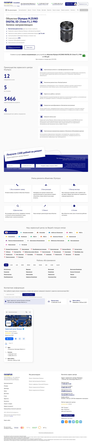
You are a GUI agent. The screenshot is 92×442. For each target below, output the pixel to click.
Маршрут (9, 339)
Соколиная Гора (52, 277)
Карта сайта (7, 420)
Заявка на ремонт (65, 10)
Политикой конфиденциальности (35, 297)
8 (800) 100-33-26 (66, 387)
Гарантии (49, 10)
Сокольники (73, 277)
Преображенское (8, 277)
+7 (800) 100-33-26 (58, 3)
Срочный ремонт (22, 10)
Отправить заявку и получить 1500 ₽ (49, 165)
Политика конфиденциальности (46, 432)
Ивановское (29, 272)
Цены (29, 10)
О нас (34, 10)
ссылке (11, 416)
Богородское (7, 269)
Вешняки (28, 269)
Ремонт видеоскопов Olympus (36, 390)
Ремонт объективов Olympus (36, 378)
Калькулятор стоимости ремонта (12, 408)
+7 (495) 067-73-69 (43, 3)
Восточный (51, 269)
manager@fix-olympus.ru (67, 395)
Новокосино (51, 274)
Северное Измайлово (31, 277)
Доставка (44, 10)
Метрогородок (8, 274)
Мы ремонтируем (11, 10)
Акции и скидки (56, 10)
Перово (72, 274)
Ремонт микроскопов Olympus (37, 387)
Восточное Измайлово (76, 269)
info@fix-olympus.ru (66, 391)
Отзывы (38, 10)
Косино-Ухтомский (75, 272)
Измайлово (51, 272)
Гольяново (6, 272)
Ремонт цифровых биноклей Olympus (38, 384)
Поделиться (62, 421)
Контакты (73, 10)
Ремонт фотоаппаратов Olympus (37, 381)
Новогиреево (29, 274)
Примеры (6, 388)
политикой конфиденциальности (24, 168)
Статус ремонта (83, 10)
